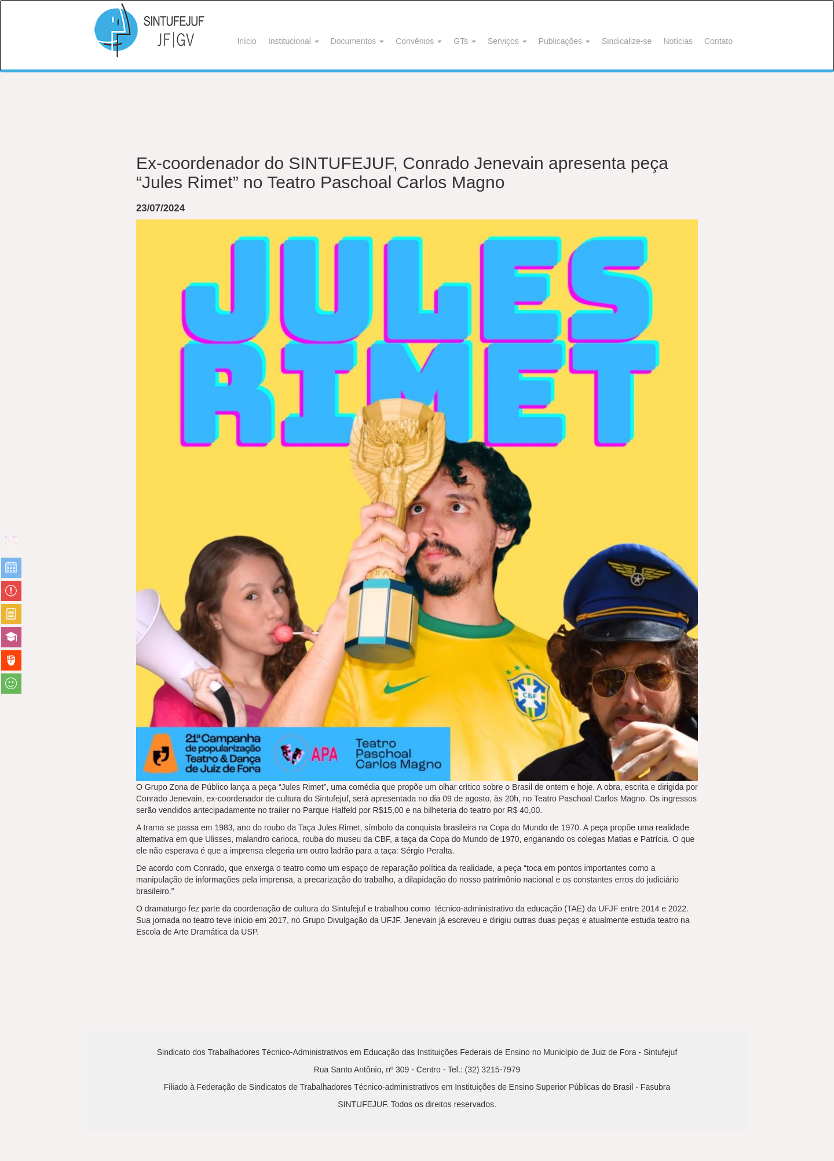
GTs (464, 41)
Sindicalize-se (627, 41)
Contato (718, 41)
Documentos (357, 41)
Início (246, 41)
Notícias (678, 41)
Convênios (419, 41)
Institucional (293, 41)
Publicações (564, 41)
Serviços (507, 41)
